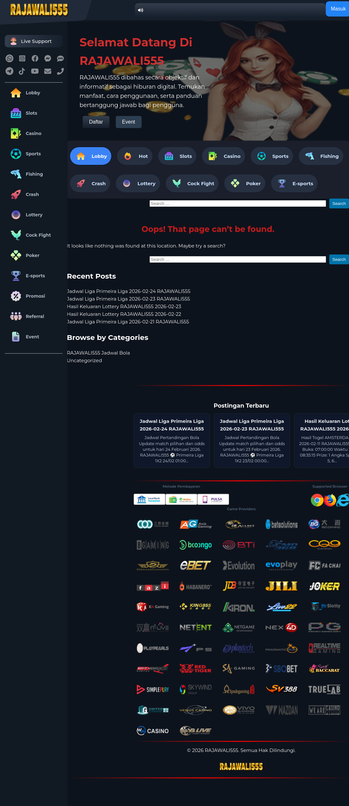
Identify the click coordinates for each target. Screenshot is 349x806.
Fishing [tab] (321, 156)
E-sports (26, 276)
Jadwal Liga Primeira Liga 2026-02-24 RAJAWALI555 (128, 291)
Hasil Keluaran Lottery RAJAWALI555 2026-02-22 (124, 314)
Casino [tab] (223, 156)
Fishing (25, 174)
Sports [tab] (272, 156)
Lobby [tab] (90, 156)
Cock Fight (29, 235)
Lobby (24, 93)
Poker (23, 255)
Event (23, 337)
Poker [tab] (245, 183)
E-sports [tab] (294, 183)
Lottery (25, 215)
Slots (22, 113)
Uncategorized (84, 360)
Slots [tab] (177, 156)
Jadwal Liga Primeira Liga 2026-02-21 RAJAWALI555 (128, 322)
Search (339, 203)
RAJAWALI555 (221, 750)
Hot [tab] (135, 156)
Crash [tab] (90, 183)
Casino (24, 133)
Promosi (26, 296)
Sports (24, 154)
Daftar (96, 122)
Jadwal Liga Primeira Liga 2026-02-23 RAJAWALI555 (128, 299)
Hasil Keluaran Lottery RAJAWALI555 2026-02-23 (124, 306)
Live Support (30, 41)
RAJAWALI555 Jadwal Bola (98, 353)
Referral (26, 316)
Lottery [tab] (137, 183)
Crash (23, 194)
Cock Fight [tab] (192, 183)
